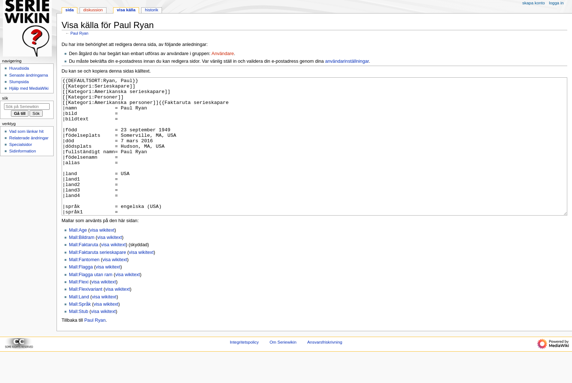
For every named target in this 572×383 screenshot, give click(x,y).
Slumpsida (18, 82)
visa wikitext (102, 257)
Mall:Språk (80, 331)
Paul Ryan (79, 33)
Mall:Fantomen (84, 287)
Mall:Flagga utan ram (90, 302)
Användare (223, 53)
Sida (69, 10)
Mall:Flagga (81, 294)
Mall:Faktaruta (83, 272)
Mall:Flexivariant (86, 316)
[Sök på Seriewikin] (27, 106)
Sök (5, 98)
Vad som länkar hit (26, 131)
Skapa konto (533, 3)
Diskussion (93, 10)
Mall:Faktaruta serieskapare (97, 279)
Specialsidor (20, 144)
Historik (151, 10)
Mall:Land (79, 324)
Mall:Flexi (79, 309)
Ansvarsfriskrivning (324, 369)
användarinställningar (347, 61)
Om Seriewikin (283, 369)
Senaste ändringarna (28, 75)
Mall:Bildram (81, 264)
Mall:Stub (78, 338)
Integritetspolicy (244, 369)
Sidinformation (22, 151)
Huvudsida (19, 68)
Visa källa (126, 10)
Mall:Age (78, 257)
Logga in (556, 3)
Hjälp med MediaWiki (29, 88)
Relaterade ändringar (29, 138)
